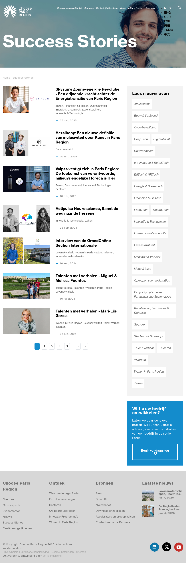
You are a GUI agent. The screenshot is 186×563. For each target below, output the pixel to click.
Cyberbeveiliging (145, 127)
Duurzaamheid (98, 105)
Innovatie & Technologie (69, 113)
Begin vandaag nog (155, 450)
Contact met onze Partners (113, 522)
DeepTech (141, 139)
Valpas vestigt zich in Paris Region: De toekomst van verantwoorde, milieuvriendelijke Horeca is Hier (87, 173)
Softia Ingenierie (52, 555)
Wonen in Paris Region (131, 8)
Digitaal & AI (161, 139)
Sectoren (89, 8)
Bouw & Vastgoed (145, 116)
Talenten (108, 252)
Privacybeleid (10, 551)
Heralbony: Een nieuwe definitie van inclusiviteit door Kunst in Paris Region (88, 137)
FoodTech (140, 210)
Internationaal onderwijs (70, 256)
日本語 (168, 30)
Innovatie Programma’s (63, 516)
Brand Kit (101, 499)
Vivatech (140, 360)
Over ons (150, 8)
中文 (167, 34)
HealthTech (161, 210)
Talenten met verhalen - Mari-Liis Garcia (86, 313)
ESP (167, 21)
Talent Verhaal (64, 287)
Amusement (142, 104)
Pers (99, 493)
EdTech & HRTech (146, 174)
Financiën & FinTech (76, 105)
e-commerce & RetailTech (151, 163)
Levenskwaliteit (91, 109)
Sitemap (81, 551)
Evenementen (12, 511)
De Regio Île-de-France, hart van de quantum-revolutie (169, 511)
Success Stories (13, 522)
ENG (167, 12)
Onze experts (11, 505)
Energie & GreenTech (68, 109)
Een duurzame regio (62, 499)
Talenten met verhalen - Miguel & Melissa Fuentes (86, 278)
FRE (167, 25)
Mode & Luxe (142, 269)
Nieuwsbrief (103, 505)
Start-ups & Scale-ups (148, 336)
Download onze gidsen (110, 510)
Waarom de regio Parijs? (69, 8)
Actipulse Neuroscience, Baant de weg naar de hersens (87, 211)
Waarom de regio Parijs (64, 493)
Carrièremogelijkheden (18, 528)
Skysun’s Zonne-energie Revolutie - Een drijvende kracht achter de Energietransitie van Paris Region (88, 94)
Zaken (59, 105)
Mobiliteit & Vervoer (147, 257)
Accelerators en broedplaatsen (115, 516)
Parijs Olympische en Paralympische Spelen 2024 (152, 294)
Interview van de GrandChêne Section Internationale (83, 243)
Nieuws (7, 516)
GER (167, 17)
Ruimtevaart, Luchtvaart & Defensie (151, 310)
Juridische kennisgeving (35, 551)
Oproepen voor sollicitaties (152, 280)
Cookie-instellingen (62, 551)
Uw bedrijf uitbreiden (107, 8)
